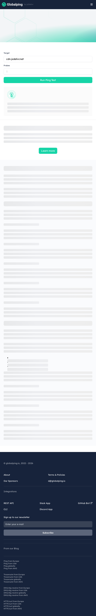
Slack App (45, 503)
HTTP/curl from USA (12, 604)
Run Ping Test (48, 80)
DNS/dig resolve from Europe (17, 588)
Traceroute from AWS (13, 582)
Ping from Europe (11, 561)
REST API (9, 503)
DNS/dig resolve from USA (15, 590)
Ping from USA (10, 563)
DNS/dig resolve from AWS (16, 595)
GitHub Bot (85, 503)
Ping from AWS (10, 568)
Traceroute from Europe (14, 574)
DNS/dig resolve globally (15, 593)
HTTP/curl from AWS (13, 608)
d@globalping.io (56, 481)
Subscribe (48, 532)
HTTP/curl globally (12, 606)
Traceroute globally (12, 579)
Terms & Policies (56, 474)
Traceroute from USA (13, 577)
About (7, 474)
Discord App (46, 509)
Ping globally (9, 566)
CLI (5, 509)
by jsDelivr (28, 4)
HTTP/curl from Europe (14, 601)
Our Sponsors (11, 481)
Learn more (48, 150)
